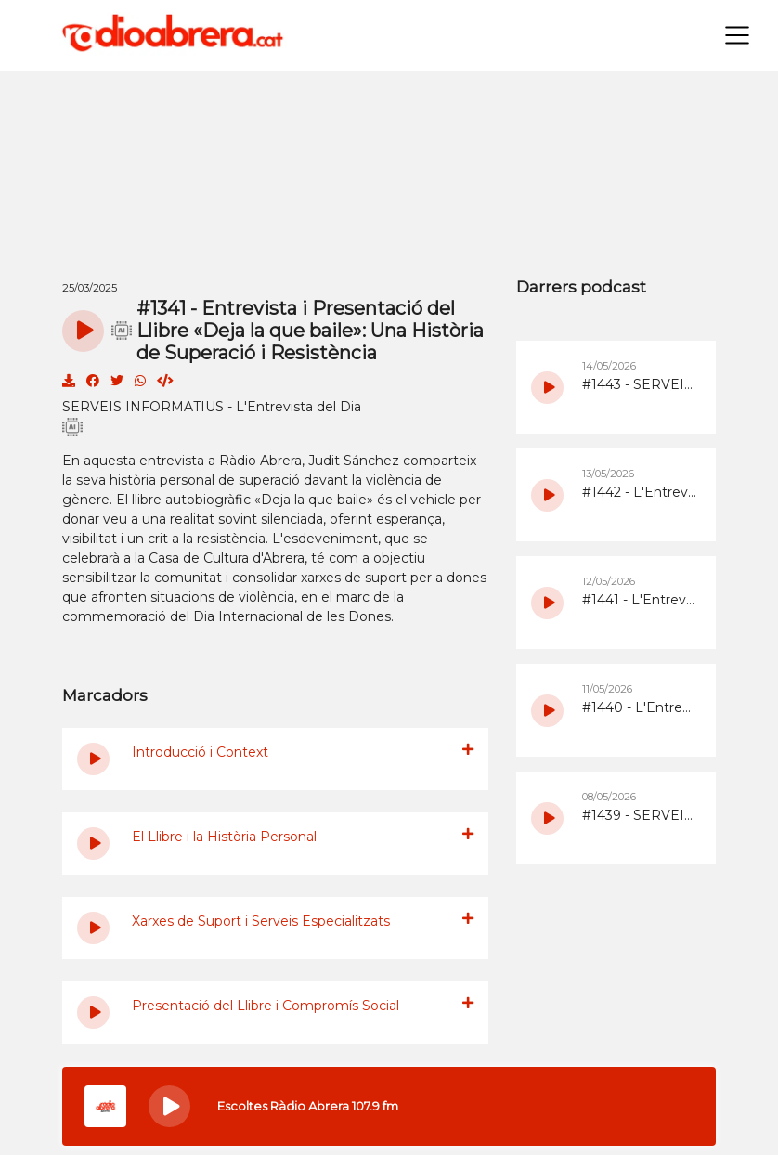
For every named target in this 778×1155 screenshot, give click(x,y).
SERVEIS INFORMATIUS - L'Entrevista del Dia (211, 406)
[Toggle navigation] (737, 35)
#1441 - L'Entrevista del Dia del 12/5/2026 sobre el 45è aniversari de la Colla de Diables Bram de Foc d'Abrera (639, 599)
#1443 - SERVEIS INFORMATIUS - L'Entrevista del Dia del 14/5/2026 (639, 384)
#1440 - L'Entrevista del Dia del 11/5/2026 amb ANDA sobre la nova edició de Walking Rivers (639, 707)
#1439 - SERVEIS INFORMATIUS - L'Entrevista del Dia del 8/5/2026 (639, 815)
